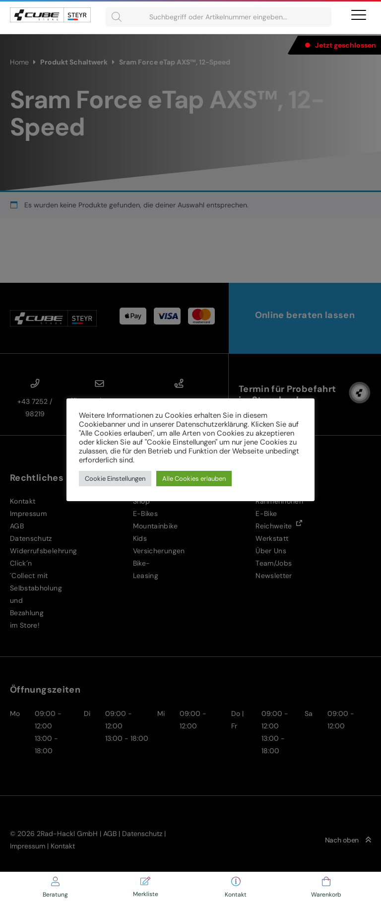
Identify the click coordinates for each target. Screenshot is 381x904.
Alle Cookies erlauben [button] (194, 478)
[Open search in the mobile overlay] (218, 17)
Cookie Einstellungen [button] (115, 478)
